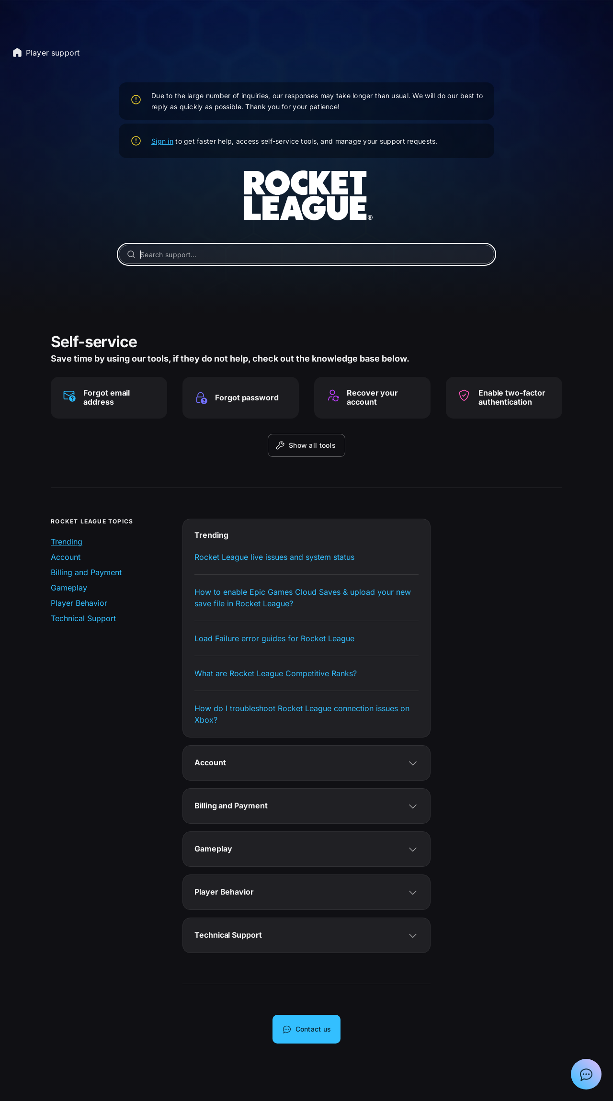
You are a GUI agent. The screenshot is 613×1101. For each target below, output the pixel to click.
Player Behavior (79, 603)
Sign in (162, 141)
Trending (66, 541)
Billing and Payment (86, 572)
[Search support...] (306, 254)
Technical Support (83, 618)
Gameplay (69, 587)
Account (65, 557)
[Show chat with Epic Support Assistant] (586, 1074)
